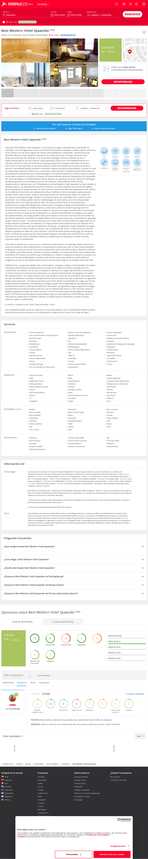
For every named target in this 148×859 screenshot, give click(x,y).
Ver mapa (54, 35)
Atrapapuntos (43, 813)
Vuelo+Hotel (42, 793)
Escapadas (42, 800)
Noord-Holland (52, 764)
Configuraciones (118, 845)
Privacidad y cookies (82, 796)
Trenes (40, 786)
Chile (6, 777)
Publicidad (78, 786)
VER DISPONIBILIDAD (123, 81)
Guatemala (9, 793)
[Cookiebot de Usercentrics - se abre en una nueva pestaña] (119, 819)
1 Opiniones (111, 51)
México (7, 800)
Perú (6, 783)
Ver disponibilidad (127, 108)
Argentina (8, 796)
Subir (140, 736)
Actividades (42, 780)
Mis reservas (115, 777)
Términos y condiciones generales (87, 793)
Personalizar (73, 853)
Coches (40, 806)
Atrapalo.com (8, 764)
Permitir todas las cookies (112, 853)
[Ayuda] (136, 4)
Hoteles (19, 764)
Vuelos (40, 783)
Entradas (41, 777)
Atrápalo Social (80, 780)
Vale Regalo (42, 809)
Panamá (8, 786)
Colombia (8, 780)
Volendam (65, 764)
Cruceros (41, 803)
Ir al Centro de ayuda (118, 780)
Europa (28, 764)
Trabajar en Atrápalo (82, 790)
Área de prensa (80, 783)
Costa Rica (9, 790)
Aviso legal (78, 800)
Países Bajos (38, 764)
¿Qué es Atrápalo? (81, 777)
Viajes (40, 796)
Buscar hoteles (132, 14)
